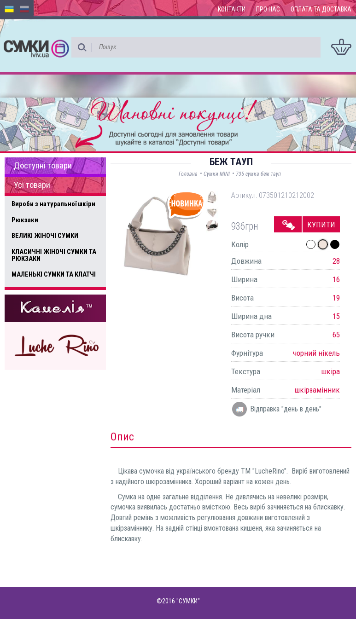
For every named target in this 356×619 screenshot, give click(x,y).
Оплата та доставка (321, 9)
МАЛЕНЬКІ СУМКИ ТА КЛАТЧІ (54, 274)
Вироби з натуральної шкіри (53, 204)
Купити (321, 224)
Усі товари (32, 185)
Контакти (231, 9)
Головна (188, 174)
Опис (122, 436)
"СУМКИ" (188, 601)
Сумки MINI (217, 174)
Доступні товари (43, 166)
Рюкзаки (25, 220)
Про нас (268, 9)
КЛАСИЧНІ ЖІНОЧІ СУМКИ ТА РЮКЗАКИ (54, 255)
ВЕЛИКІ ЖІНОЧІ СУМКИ (45, 235)
